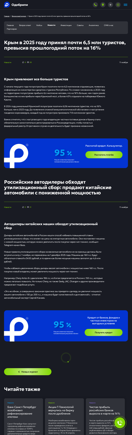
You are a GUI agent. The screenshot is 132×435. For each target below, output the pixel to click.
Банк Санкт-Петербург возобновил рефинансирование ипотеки (21, 411)
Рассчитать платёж (104, 154)
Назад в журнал (28, 371)
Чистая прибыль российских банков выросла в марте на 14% (104, 410)
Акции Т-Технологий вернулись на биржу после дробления (61, 410)
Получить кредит (104, 332)
